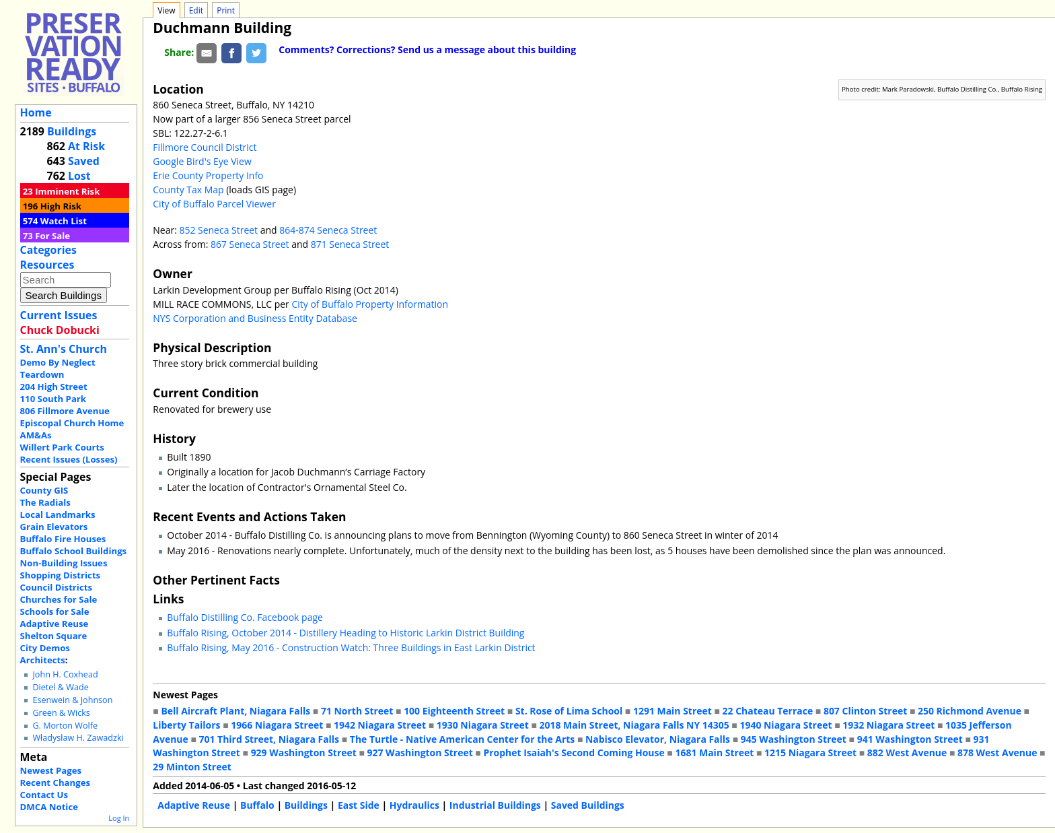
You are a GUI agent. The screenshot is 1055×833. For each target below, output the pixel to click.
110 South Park (53, 399)
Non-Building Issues (64, 563)
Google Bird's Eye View (202, 161)
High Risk (60, 206)
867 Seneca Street (250, 244)
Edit (196, 10)
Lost (79, 175)
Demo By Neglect (58, 362)
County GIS (44, 490)
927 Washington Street (420, 752)
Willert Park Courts (62, 447)
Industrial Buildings (495, 805)
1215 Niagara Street (810, 752)
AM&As (36, 435)
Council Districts (56, 587)
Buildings (71, 131)
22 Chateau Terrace (768, 710)
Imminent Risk (67, 191)
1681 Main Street (714, 752)
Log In (118, 818)
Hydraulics (414, 805)
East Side (358, 805)
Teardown (42, 374)
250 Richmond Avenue (969, 710)
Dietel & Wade (60, 687)
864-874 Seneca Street (328, 230)
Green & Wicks (60, 713)
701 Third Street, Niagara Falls (268, 739)
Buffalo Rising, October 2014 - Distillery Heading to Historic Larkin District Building (345, 632)
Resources (47, 264)
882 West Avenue (907, 752)
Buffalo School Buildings (73, 551)
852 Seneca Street (218, 230)
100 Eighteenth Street (454, 710)
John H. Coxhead (65, 674)
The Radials (45, 502)
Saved (84, 161)
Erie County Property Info (208, 175)
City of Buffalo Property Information (369, 304)
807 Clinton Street (865, 710)
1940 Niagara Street (785, 725)
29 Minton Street (192, 766)
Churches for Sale (59, 599)
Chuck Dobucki (60, 330)
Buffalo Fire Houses (63, 539)
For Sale (52, 236)
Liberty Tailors (186, 725)
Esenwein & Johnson (72, 700)
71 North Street (357, 710)
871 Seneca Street (350, 244)
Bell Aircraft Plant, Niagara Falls (235, 710)
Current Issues (59, 315)
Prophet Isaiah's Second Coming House (573, 752)
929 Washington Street (304, 752)
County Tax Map (188, 189)
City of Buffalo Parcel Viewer (214, 203)
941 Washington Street (910, 739)
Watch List (63, 221)
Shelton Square (53, 636)
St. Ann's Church (63, 348)
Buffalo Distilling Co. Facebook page (245, 617)
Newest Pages (50, 770)
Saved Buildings (587, 805)
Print (226, 10)
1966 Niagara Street (277, 725)
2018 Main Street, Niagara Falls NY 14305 (634, 725)
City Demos (45, 648)
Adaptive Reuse (54, 624)
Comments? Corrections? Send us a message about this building (427, 49)
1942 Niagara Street (380, 725)
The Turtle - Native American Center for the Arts (462, 739)
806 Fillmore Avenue (65, 411)
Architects (42, 660)
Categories (48, 249)
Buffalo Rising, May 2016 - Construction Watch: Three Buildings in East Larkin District (351, 647)
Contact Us (44, 795)
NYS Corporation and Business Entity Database (255, 318)
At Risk (86, 146)
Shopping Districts (60, 575)
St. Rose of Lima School (568, 710)
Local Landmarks (58, 514)
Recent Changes (55, 782)
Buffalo (257, 805)
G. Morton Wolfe (65, 725)
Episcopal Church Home (72, 423)
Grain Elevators (54, 527)
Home (36, 112)
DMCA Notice (49, 807)
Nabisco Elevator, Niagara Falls (657, 739)
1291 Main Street (672, 710)
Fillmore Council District (204, 147)
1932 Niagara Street (888, 725)
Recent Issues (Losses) (69, 459)
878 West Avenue (997, 752)
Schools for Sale (54, 611)
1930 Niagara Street (483, 725)
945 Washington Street (793, 739)
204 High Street (53, 386)
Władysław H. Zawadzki (77, 737)
